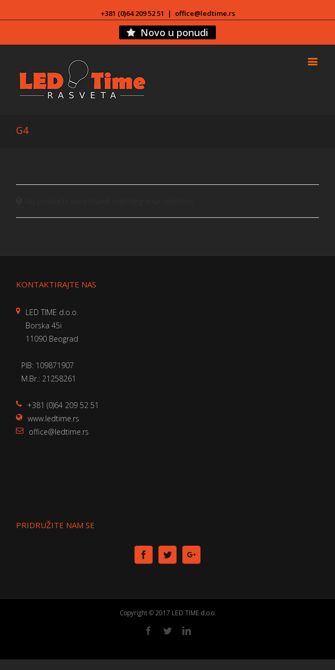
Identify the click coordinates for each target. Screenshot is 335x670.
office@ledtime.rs (205, 13)
